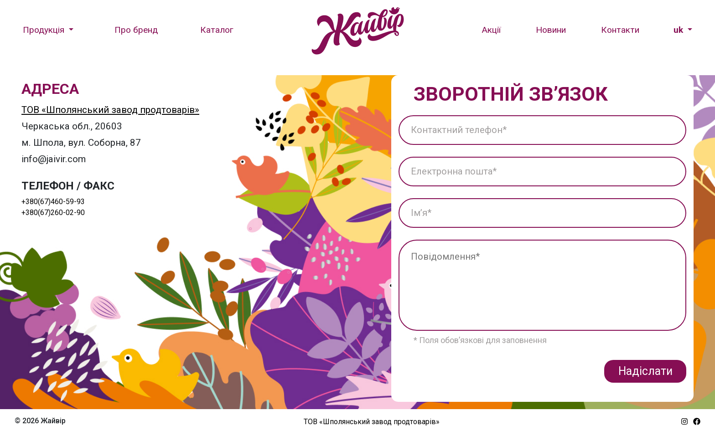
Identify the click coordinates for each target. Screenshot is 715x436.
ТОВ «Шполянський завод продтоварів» (110, 109)
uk (679, 30)
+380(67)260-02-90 (53, 212)
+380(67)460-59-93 (53, 201)
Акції (491, 30)
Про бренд (136, 30)
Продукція (45, 30)
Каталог (216, 30)
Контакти (620, 30)
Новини (551, 30)
